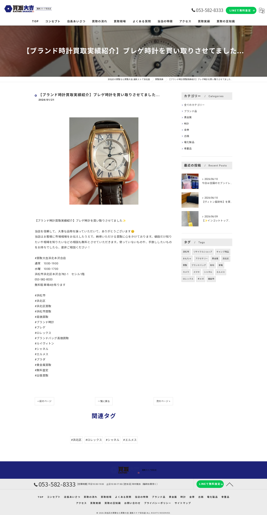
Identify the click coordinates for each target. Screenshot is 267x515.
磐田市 (211, 279)
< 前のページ (44, 401)
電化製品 (189, 142)
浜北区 (226, 258)
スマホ (196, 272)
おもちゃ (187, 258)
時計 (186, 123)
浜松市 (186, 252)
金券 (186, 129)
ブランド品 (190, 111)
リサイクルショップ (202, 252)
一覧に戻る (104, 401)
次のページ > (163, 401)
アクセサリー (201, 258)
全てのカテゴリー (194, 105)
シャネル (208, 272)
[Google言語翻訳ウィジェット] (261, 10)
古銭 (186, 136)
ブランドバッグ (198, 265)
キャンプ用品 (222, 252)
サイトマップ (183, 503)
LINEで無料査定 (240, 10)
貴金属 (188, 117)
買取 (185, 265)
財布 (212, 265)
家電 (221, 265)
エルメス (221, 272)
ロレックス (188, 279)
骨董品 (188, 148)
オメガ (201, 279)
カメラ (186, 272)
